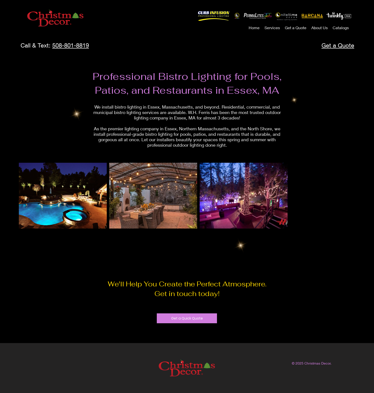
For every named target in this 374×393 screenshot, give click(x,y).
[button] (272, 27)
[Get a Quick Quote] (187, 318)
